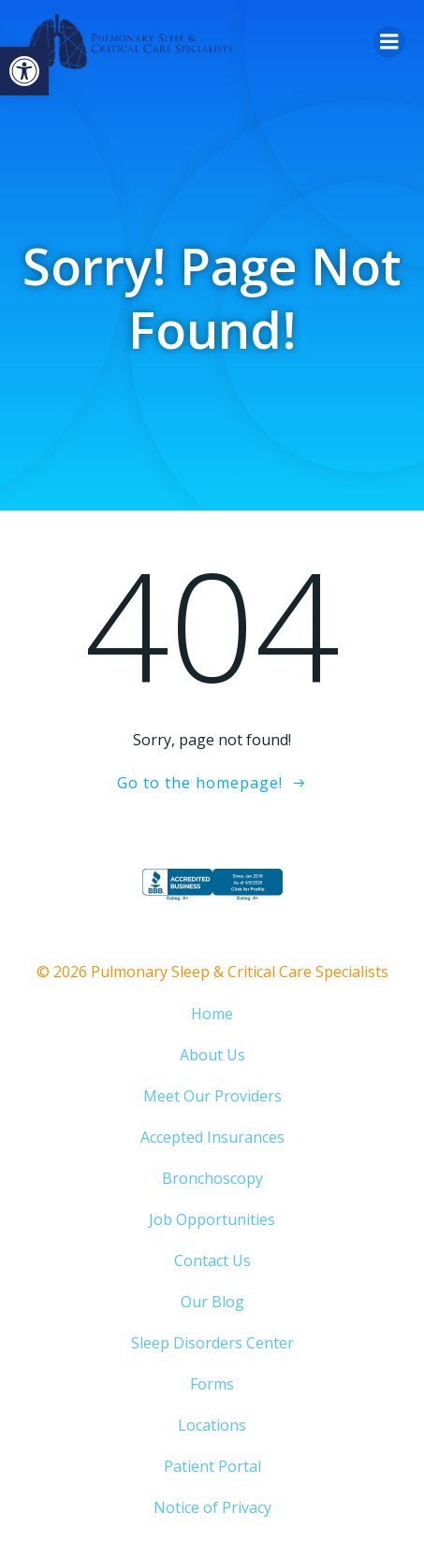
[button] (24, 71)
